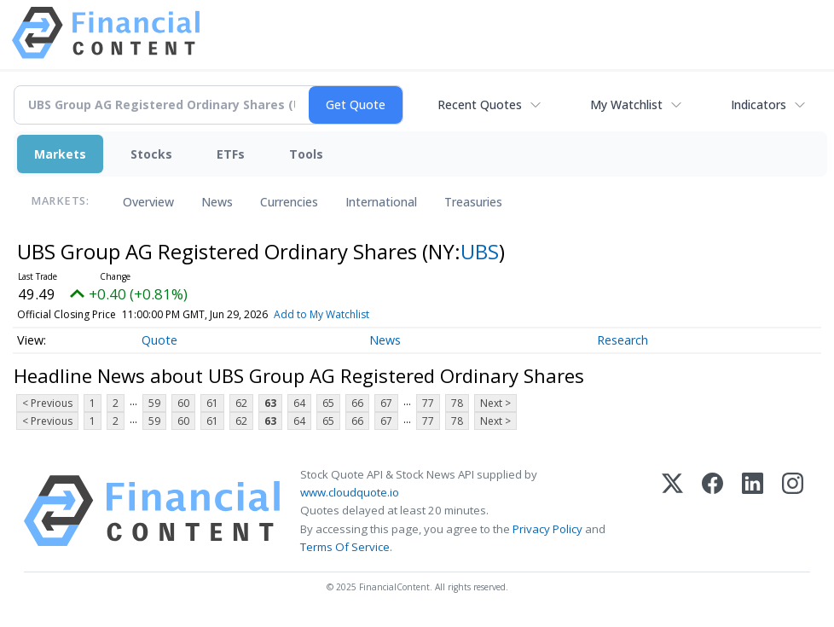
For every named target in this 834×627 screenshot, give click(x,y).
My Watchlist (626, 104)
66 (357, 403)
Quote (159, 340)
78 (457, 403)
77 (428, 403)
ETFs (231, 154)
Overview (148, 202)
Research (622, 340)
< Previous (47, 403)
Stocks (151, 154)
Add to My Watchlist (346, 314)
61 (212, 403)
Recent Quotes (479, 104)
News (217, 202)
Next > (495, 403)
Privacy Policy (547, 529)
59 (154, 403)
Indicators (758, 104)
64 (299, 403)
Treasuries (473, 202)
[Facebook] (712, 511)
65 (328, 403)
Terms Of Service (345, 546)
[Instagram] (792, 511)
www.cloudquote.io (349, 492)
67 (386, 403)
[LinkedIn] (752, 511)
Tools (306, 154)
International (381, 202)
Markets (60, 154)
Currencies (289, 202)
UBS (479, 251)
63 (270, 403)
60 (183, 403)
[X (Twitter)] (672, 511)
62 (241, 403)
